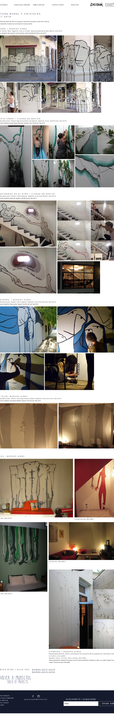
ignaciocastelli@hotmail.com (35, 699)
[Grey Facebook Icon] (33, 696)
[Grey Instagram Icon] (38, 696)
